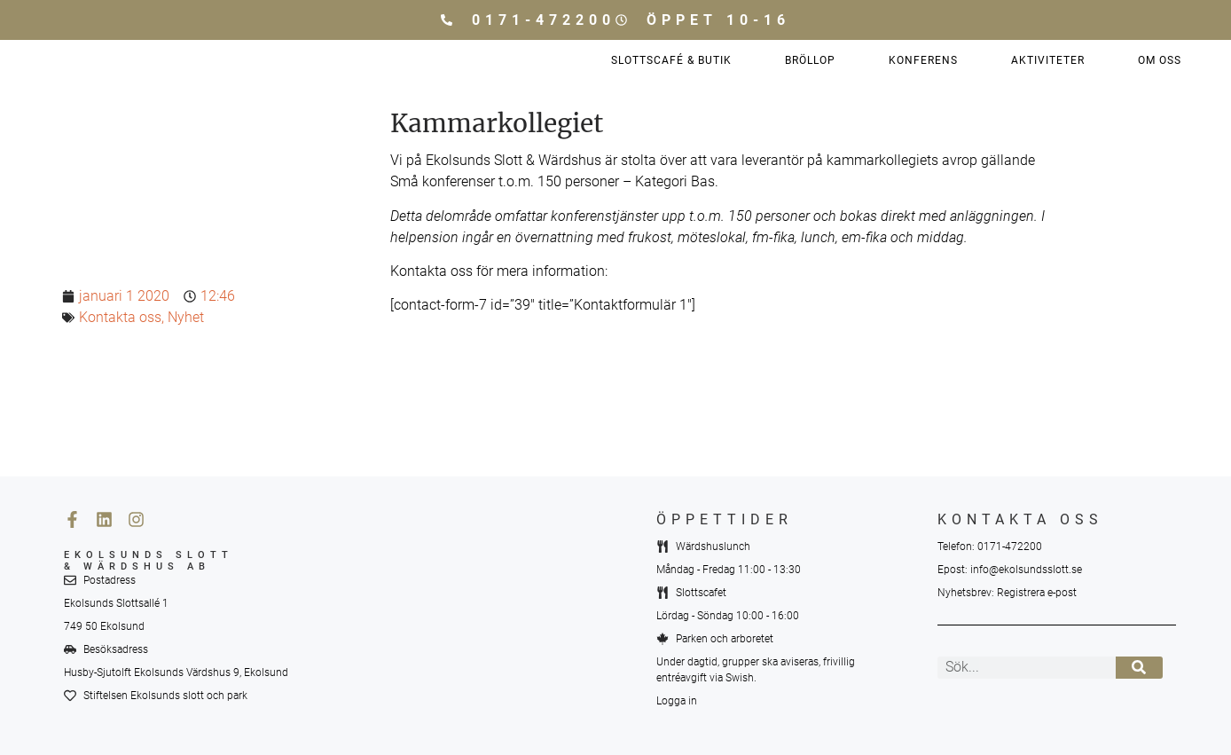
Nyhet (186, 317)
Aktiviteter (1048, 60)
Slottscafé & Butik (671, 60)
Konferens (923, 60)
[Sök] (1139, 668)
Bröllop (810, 60)
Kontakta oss (120, 317)
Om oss (1159, 60)
